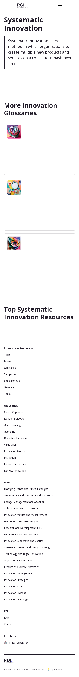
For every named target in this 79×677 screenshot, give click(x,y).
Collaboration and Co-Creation (21, 508)
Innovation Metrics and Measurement (25, 515)
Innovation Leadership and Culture (23, 541)
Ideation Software (14, 418)
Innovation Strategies (16, 580)
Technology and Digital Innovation (23, 554)
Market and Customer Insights (21, 521)
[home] (22, 5)
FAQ (6, 617)
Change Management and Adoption (24, 502)
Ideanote (59, 669)
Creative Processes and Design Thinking (27, 547)
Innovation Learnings (16, 599)
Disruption (10, 457)
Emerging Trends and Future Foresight (26, 489)
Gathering (9, 431)
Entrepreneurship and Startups (21, 534)
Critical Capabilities (14, 412)
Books (7, 361)
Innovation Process (15, 593)
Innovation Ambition (15, 451)
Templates (10, 374)
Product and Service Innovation (22, 567)
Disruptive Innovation (16, 438)
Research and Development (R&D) (23, 528)
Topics (8, 393)
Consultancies (12, 380)
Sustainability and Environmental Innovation (29, 495)
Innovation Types (14, 586)
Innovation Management (18, 573)
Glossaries (10, 367)
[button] (59, 5)
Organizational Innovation (18, 560)
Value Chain (10, 444)
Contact (8, 624)
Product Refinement (15, 464)
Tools (7, 354)
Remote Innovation (15, 470)
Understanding (12, 425)
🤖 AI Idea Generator (16, 642)
